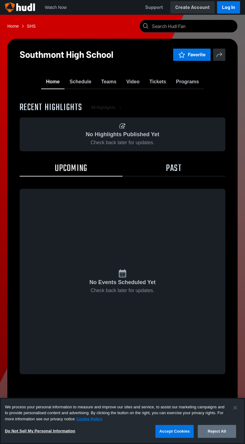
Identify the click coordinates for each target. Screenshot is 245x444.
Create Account (192, 7)
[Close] (235, 407)
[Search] (193, 26)
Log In (228, 7)
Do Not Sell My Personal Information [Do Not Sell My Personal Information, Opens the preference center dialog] (40, 431)
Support (154, 7)
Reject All (217, 431)
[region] (122, 421)
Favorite (192, 54)
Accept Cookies (174, 431)
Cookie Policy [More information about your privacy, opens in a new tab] (89, 419)
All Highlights (107, 110)
